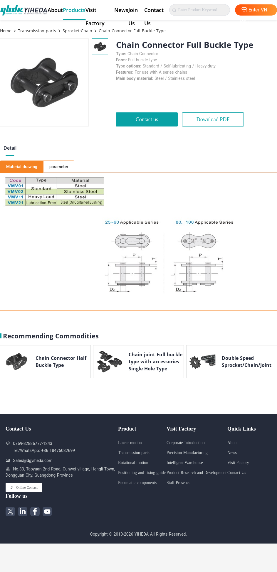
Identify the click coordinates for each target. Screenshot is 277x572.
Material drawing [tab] (21, 166)
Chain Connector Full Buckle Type (131, 30)
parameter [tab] (58, 166)
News (121, 10)
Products (74, 10)
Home (5, 30)
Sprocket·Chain (76, 30)
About (55, 10)
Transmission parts (36, 30)
